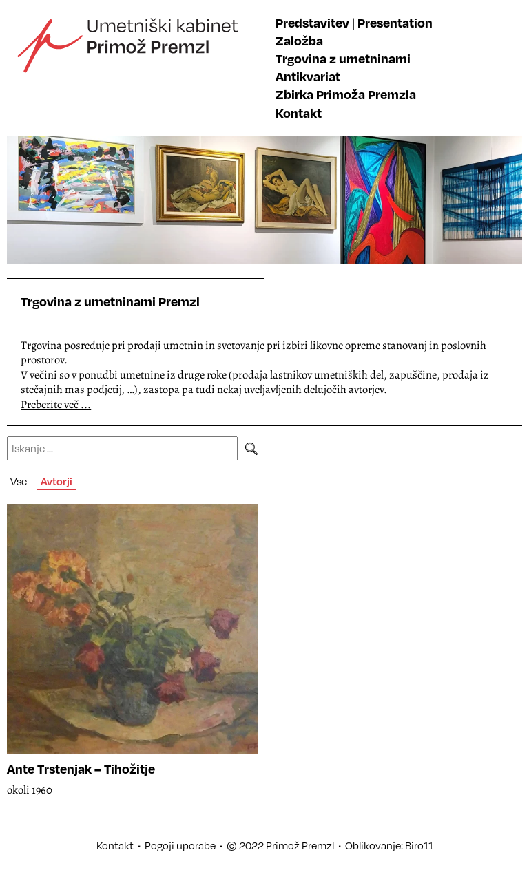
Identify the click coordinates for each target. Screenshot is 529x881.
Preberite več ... (56, 404)
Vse (18, 481)
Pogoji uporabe (180, 845)
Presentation (395, 22)
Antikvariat (308, 76)
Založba (299, 40)
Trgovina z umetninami (343, 58)
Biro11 (419, 845)
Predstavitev (312, 22)
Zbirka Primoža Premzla (346, 94)
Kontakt (299, 112)
